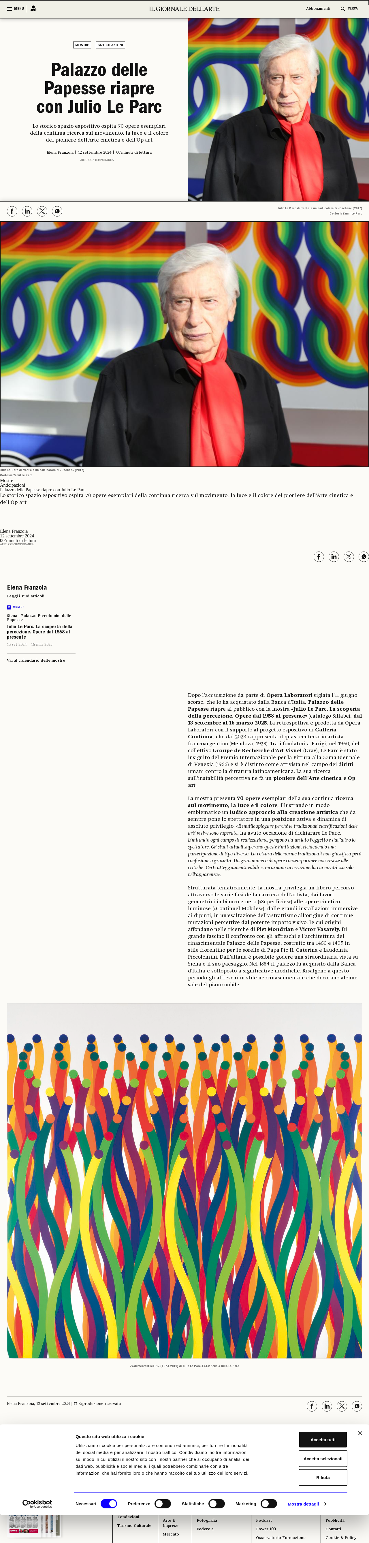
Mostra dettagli (303, 1531)
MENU (19, 9)
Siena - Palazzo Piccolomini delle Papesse (39, 618)
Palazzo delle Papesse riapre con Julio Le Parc (99, 90)
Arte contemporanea (97, 160)
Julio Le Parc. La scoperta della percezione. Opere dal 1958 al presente (39, 632)
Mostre (82, 45)
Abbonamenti (318, 9)
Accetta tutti (306, 1467)
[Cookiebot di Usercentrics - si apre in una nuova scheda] (37, 1531)
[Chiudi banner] (360, 1461)
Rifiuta (306, 1505)
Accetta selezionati (306, 1486)
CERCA (353, 9)
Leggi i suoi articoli (25, 596)
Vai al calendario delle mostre (36, 660)
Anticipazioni (110, 45)
